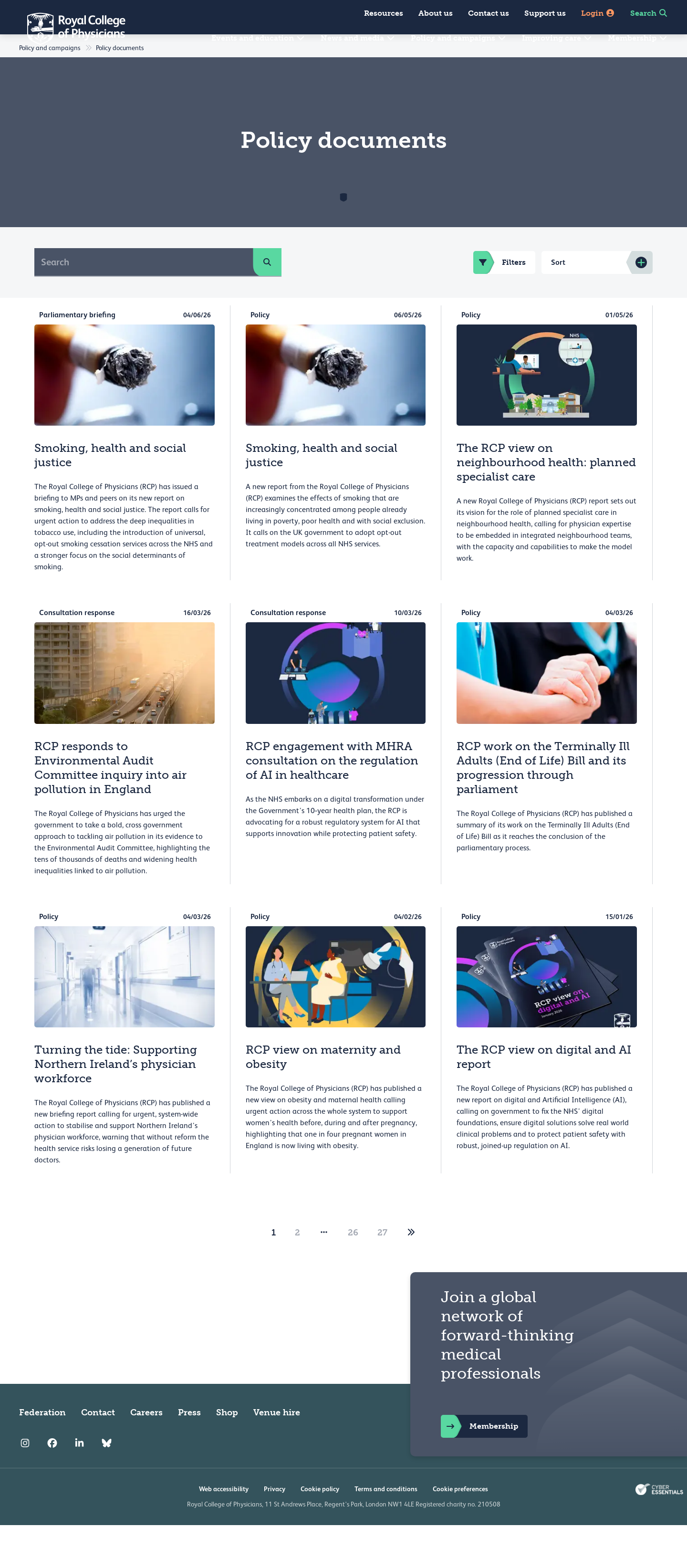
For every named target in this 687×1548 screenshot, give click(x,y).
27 (382, 1255)
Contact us (488, 13)
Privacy (274, 1512)
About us (435, 13)
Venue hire (276, 1435)
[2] (411, 1255)
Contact (98, 1435)
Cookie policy (320, 1512)
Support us (545, 13)
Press (189, 1435)
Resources (383, 13)
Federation (42, 1435)
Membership (638, 37)
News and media (358, 37)
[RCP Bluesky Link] (106, 1465)
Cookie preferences (460, 1512)
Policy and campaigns (459, 37)
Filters (499, 285)
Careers (146, 1435)
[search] (267, 285)
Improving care (557, 37)
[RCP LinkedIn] (79, 1465)
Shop (227, 1435)
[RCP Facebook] (52, 1465)
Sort (558, 285)
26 (353, 1255)
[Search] (143, 285)
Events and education (258, 37)
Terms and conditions (385, 1512)
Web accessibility (224, 1512)
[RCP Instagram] (25, 1465)
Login (598, 13)
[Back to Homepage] (69, 28)
